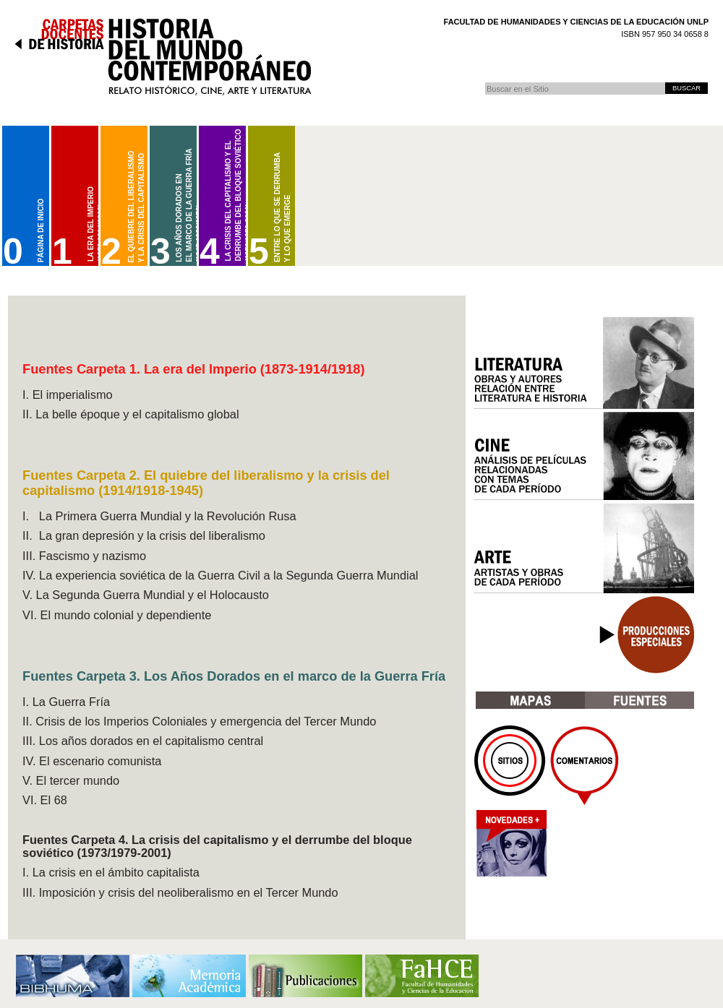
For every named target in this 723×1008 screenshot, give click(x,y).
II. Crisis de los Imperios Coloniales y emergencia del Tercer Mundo (199, 721)
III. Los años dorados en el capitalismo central (142, 740)
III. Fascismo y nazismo (84, 555)
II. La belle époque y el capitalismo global (130, 414)
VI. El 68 (44, 799)
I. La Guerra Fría (66, 701)
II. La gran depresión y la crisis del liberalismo (143, 535)
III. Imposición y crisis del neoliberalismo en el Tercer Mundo (180, 892)
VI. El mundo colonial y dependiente (116, 614)
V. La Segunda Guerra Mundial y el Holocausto (145, 594)
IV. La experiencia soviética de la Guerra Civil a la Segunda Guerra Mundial (220, 575)
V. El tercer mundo (70, 780)
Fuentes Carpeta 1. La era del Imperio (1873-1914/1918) (193, 369)
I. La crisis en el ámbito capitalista (111, 872)
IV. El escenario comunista (91, 760)
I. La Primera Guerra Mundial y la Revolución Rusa (159, 515)
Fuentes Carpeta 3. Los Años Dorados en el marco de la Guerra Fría (233, 676)
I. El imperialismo (67, 394)
